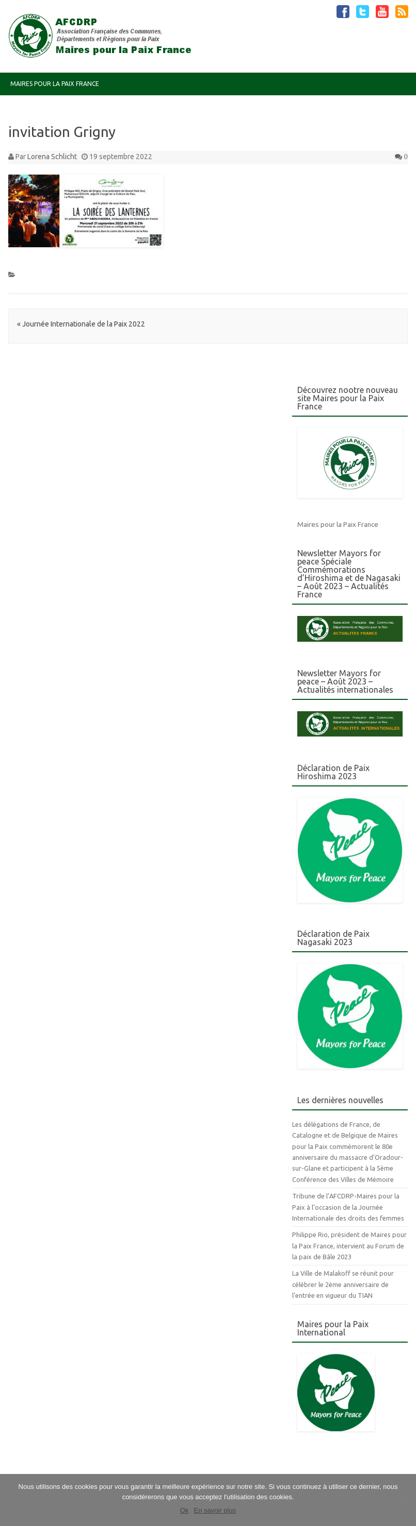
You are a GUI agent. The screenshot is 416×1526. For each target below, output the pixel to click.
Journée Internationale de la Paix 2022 (81, 324)
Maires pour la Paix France (54, 83)
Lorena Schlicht (52, 156)
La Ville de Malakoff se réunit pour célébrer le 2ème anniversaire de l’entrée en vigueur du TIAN (343, 1284)
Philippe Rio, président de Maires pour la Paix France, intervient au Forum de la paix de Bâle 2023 (349, 1245)
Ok (184, 1510)
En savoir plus (215, 1510)
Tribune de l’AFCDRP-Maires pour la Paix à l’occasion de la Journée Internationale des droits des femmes (348, 1207)
